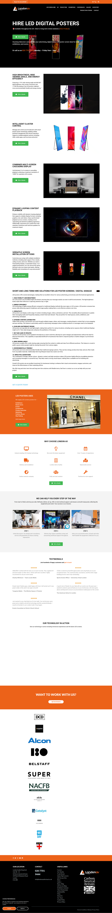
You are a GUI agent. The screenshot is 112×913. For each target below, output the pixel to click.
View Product (64, 29)
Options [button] (23, 908)
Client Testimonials (62, 890)
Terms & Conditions (82, 909)
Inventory (95, 7)
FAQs (58, 894)
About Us (59, 896)
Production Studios (86, 10)
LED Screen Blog (62, 886)
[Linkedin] (22, 858)
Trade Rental (61, 874)
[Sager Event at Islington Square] (56, 799)
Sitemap (89, 909)
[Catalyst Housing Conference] (56, 810)
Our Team (60, 898)
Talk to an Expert (20, 2)
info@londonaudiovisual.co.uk (43, 879)
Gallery (88, 7)
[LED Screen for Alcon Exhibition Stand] (56, 740)
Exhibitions (72, 7)
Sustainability (61, 892)
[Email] (93, 2)
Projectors (63, 7)
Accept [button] (9, 908)
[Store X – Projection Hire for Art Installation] (56, 752)
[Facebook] (13, 858)
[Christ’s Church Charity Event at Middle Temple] (56, 846)
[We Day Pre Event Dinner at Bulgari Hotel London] (56, 834)
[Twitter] (15, 858)
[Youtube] (20, 858)
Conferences (81, 7)
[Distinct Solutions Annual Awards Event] (56, 717)
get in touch (68, 562)
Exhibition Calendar (63, 888)
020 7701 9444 (28, 50)
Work (58, 880)
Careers (59, 870)
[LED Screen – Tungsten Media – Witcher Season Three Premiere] (56, 728)
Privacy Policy (61, 902)
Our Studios (60, 872)
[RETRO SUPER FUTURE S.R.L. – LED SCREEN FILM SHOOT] (56, 775)
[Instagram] (18, 858)
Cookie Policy (61, 900)
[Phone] (95, 2)
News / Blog (60, 884)
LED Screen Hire (51, 7)
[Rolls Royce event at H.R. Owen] (56, 822)
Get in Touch (56, 702)
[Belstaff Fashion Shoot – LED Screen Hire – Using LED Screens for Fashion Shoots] (56, 764)
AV (58, 7)
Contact (96, 10)
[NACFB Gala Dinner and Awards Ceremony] (56, 787)
